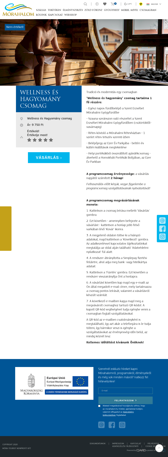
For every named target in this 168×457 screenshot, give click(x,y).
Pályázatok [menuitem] (153, 444)
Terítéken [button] (54, 10)
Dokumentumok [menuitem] (98, 444)
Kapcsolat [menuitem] (135, 444)
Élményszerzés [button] (73, 10)
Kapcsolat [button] (55, 15)
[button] (159, 448)
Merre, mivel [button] (129, 10)
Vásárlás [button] (49, 157)
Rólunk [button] (41, 15)
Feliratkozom (126, 400)
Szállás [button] (41, 10)
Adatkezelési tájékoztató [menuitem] (125, 446)
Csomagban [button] (148, 10)
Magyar (153, 4)
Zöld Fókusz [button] (93, 10)
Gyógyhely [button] (111, 10)
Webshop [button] (70, 15)
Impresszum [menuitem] (118, 444)
